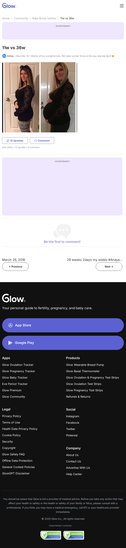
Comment (42, 140)
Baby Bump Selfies (44, 18)
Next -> (109, 266)
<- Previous (15, 266)
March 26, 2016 (13, 260)
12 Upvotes (15, 140)
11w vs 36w (67, 18)
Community (21, 18)
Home (6, 18)
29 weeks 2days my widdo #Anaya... (94, 260)
